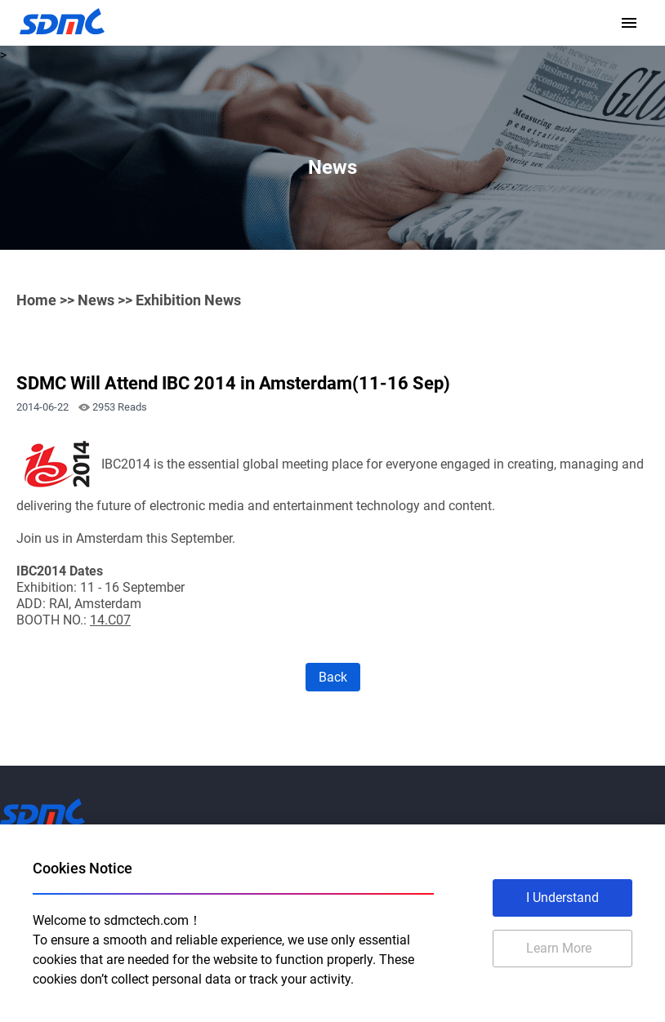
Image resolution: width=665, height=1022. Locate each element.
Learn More (558, 948)
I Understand (562, 897)
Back (333, 677)
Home (36, 300)
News (96, 300)
